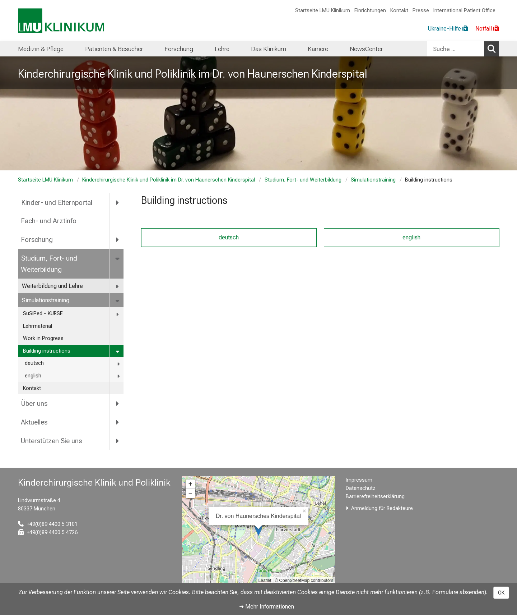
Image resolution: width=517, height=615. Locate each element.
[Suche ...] (455, 48)
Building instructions (46, 351)
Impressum (359, 480)
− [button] (190, 493)
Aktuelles (34, 422)
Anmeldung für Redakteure (382, 508)
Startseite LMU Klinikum (322, 11)
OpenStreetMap (294, 580)
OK (501, 593)
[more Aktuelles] (117, 422)
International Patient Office (464, 11)
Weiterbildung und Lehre (52, 286)
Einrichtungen (370, 11)
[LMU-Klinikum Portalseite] (61, 21)
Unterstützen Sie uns (51, 441)
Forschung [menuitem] (178, 48)
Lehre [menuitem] (222, 48)
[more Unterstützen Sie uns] (117, 441)
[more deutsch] (119, 363)
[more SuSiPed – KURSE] (118, 314)
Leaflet (264, 580)
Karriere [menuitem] (318, 48)
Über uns (34, 403)
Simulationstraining (373, 180)
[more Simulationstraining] (118, 300)
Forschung (37, 239)
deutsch (34, 363)
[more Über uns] (117, 403)
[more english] (119, 376)
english (33, 376)
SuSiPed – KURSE (43, 314)
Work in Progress (43, 338)
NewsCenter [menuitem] (366, 48)
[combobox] (463, 48)
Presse (421, 11)
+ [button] (190, 484)
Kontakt (399, 11)
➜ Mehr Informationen (266, 606)
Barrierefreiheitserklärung (375, 497)
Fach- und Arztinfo (48, 221)
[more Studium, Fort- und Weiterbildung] (118, 258)
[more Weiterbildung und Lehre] (117, 286)
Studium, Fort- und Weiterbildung (302, 180)
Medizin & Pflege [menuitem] (41, 48)
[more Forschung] (117, 239)
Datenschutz (361, 488)
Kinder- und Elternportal (56, 202)
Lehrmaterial (37, 326)
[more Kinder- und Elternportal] (117, 202)
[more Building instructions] (118, 351)
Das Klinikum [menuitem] (268, 48)
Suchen (493, 48)
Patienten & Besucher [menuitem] (114, 48)
